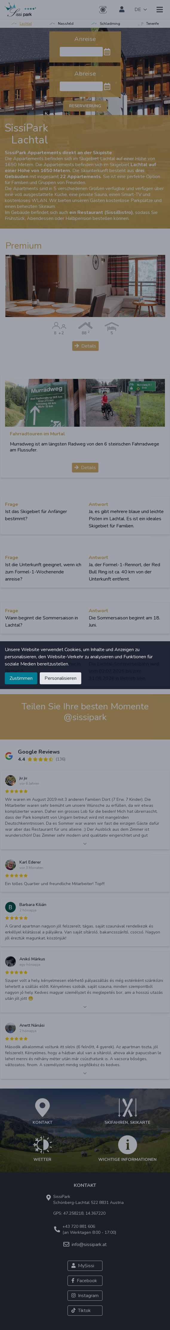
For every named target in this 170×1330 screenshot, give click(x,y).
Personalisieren (60, 678)
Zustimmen (21, 678)
